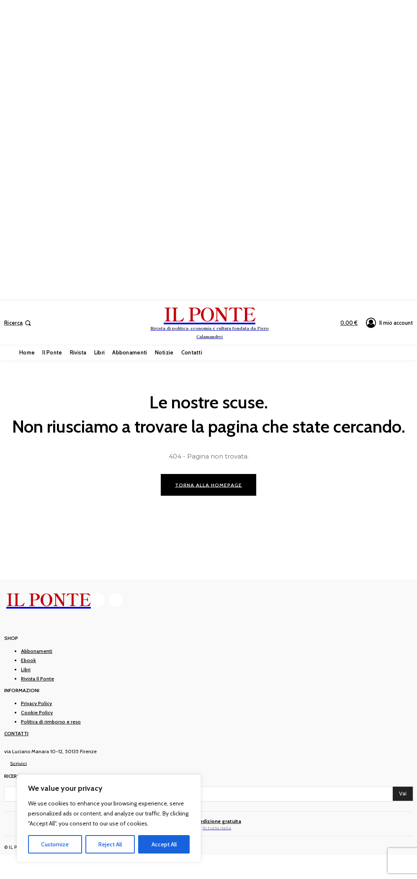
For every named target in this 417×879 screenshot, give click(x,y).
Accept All (164, 844)
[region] (109, 818)
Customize (55, 844)
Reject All (110, 844)
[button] (18, 323)
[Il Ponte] (208, 824)
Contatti (16, 733)
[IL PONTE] (209, 322)
